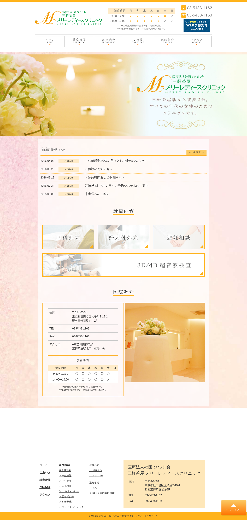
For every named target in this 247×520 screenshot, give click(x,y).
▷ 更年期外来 (66, 496)
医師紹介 (167, 39)
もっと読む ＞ (196, 152)
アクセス (196, 39)
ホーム (50, 39)
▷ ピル (93, 487)
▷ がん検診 (65, 486)
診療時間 (44, 479)
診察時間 (79, 39)
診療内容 (108, 39)
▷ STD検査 (65, 501)
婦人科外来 (65, 470)
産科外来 (94, 465)
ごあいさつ (46, 472)
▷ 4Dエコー (96, 475)
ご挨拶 (138, 39)
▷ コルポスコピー (69, 491)
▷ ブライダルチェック (71, 507)
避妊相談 (94, 482)
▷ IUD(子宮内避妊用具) (102, 493)
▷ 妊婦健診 (95, 470)
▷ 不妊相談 (65, 480)
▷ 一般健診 (65, 475)
